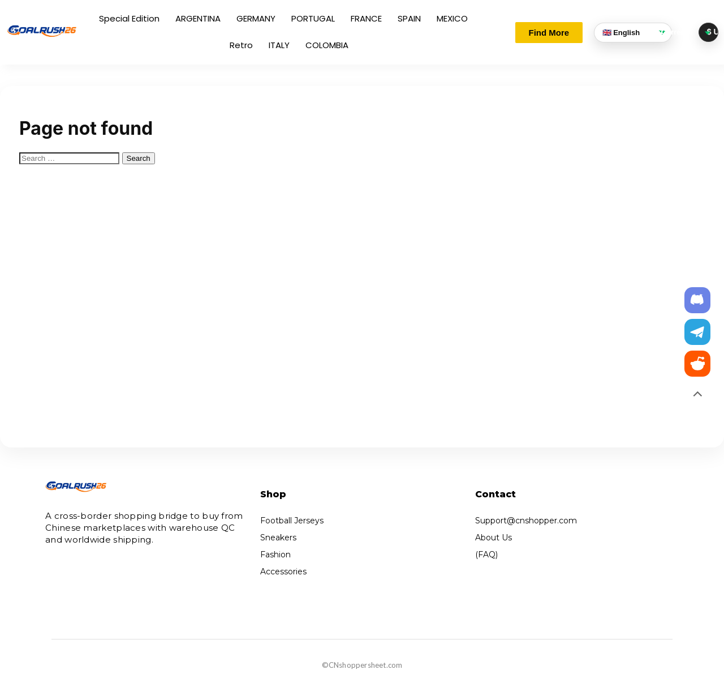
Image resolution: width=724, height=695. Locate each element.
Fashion (275, 554)
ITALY (279, 45)
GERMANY (255, 18)
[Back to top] (697, 395)
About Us (493, 537)
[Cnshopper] (42, 31)
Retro (241, 45)
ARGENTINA (198, 18)
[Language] (633, 32)
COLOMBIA (326, 45)
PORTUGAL (313, 18)
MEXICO (452, 18)
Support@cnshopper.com (526, 520)
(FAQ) (486, 554)
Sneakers (278, 537)
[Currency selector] (708, 32)
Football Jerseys (292, 520)
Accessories (283, 571)
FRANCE (366, 18)
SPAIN (409, 18)
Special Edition (129, 18)
